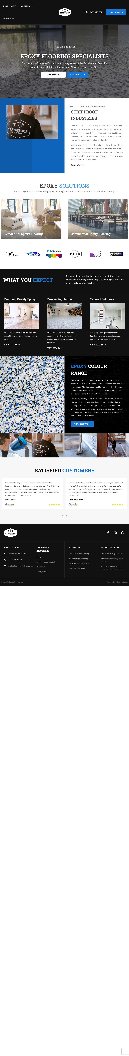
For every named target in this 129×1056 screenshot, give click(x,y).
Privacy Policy (41, 572)
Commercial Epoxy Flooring (79, 554)
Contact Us (8, 18)
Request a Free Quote (77, 568)
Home (5, 6)
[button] (2, 254)
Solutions (26, 6)
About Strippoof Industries (46, 562)
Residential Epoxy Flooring (78, 558)
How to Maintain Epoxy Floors (112, 554)
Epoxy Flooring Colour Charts (79, 563)
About (14, 6)
